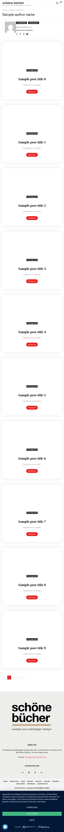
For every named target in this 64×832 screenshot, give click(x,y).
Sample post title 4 (32, 332)
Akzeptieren (32, 814)
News (23, 781)
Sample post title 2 (32, 205)
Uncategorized (32, 70)
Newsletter (14, 781)
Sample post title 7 (32, 521)
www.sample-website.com (23, 27)
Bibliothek (20, 784)
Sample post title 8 (32, 585)
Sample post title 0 (32, 79)
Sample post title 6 (32, 458)
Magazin (55, 781)
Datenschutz (42, 784)
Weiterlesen (32, 92)
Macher (47, 781)
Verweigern (32, 807)
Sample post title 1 (32, 142)
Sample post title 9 (32, 648)
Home (5, 781)
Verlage (38, 781)
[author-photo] (10, 28)
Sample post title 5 (32, 395)
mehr (32, 820)
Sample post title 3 (32, 269)
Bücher (30, 781)
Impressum (31, 784)
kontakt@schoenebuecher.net (35, 757)
